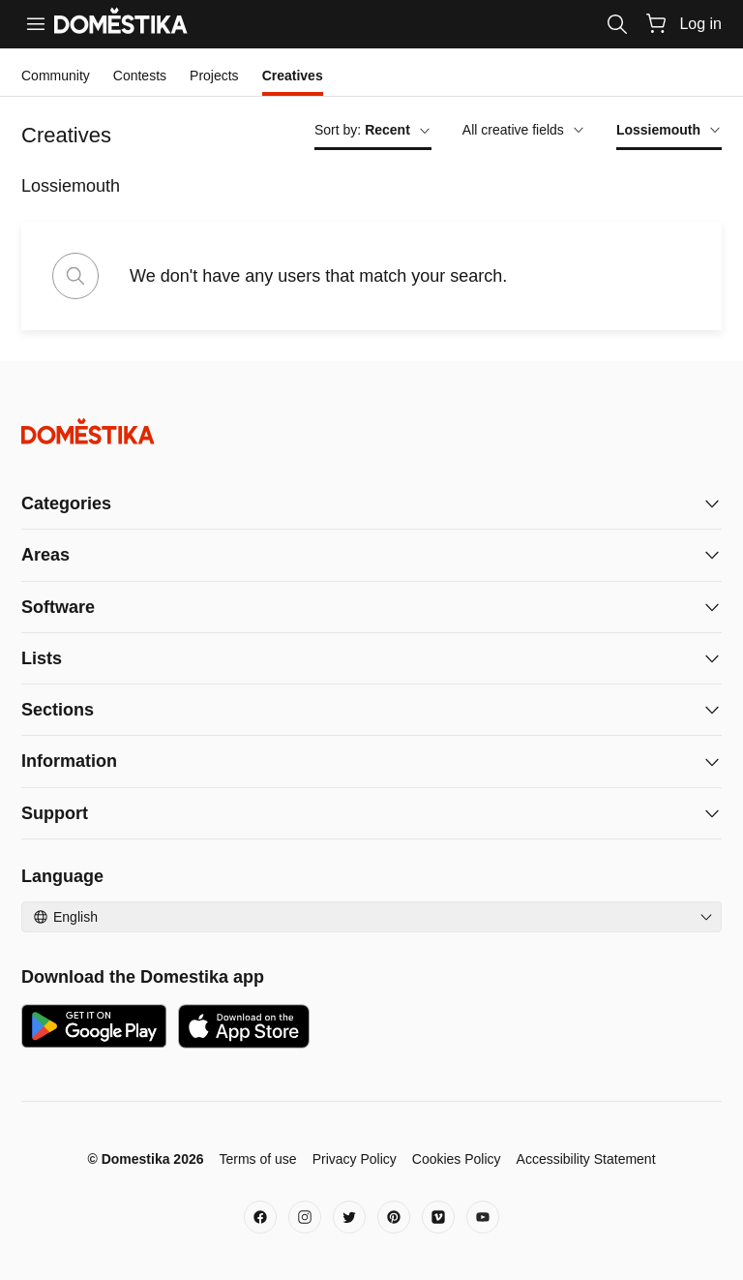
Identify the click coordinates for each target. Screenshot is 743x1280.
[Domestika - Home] (371, 431)
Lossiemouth (669, 129)
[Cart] (655, 23)
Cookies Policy (456, 1159)
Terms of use (257, 1159)
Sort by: (372, 129)
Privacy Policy (354, 1159)
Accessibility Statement (586, 1159)
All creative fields (523, 129)
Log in (700, 23)
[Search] (617, 24)
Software (58, 607)
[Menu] (35, 24)
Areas (45, 554)
